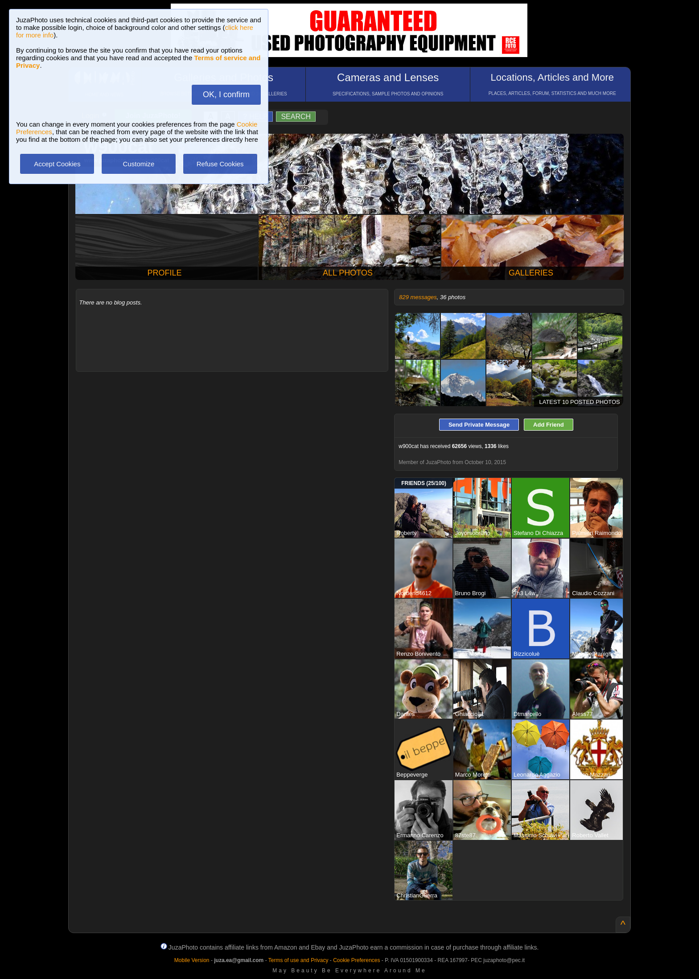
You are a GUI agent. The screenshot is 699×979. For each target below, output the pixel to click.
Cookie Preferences (356, 960)
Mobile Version (192, 960)
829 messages (418, 297)
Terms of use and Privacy (298, 960)
